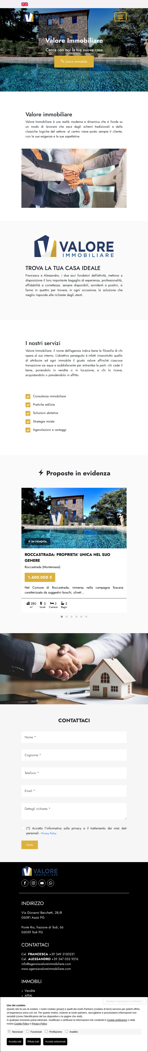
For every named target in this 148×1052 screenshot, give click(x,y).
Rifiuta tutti (33, 1041)
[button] (61, 617)
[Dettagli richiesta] (74, 811)
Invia (30, 844)
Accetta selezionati (55, 1041)
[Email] (74, 791)
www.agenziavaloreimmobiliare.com (46, 968)
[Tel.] (74, 773)
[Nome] (74, 737)
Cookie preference (117, 1020)
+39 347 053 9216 (65, 959)
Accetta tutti (15, 1041)
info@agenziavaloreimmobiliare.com (46, 964)
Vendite (30, 990)
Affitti (28, 995)
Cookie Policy (21, 1023)
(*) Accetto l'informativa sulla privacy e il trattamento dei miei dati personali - (76, 830)
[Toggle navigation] (120, 16)
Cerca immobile (74, 61)
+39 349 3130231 (62, 954)
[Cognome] (74, 755)
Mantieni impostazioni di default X (124, 1001)
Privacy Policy (48, 833)
